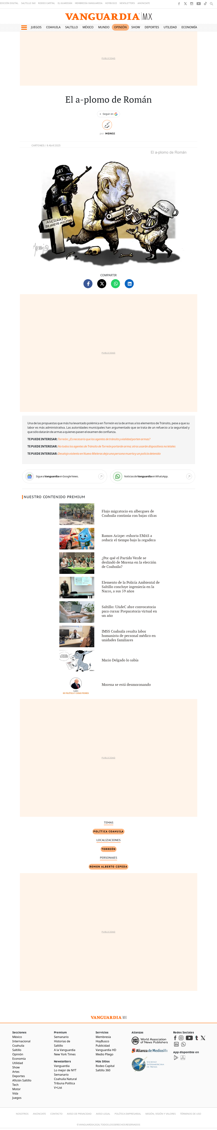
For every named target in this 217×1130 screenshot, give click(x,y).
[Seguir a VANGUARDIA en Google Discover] (108, 114)
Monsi (110, 133)
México (88, 27)
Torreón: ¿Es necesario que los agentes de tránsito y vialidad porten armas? (104, 439)
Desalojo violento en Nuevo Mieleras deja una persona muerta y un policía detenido (109, 454)
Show (135, 27)
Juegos (36, 27)
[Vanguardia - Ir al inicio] (108, 16)
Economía (189, 27)
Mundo (103, 27)
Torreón (109, 849)
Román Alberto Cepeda (108, 866)
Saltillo (71, 27)
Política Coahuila (108, 831)
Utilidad (170, 27)
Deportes (152, 27)
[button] (24, 27)
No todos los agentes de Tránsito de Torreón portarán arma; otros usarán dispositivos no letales (117, 446)
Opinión (120, 27)
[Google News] (64, 476)
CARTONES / (39, 145)
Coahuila (53, 27)
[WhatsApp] (152, 476)
